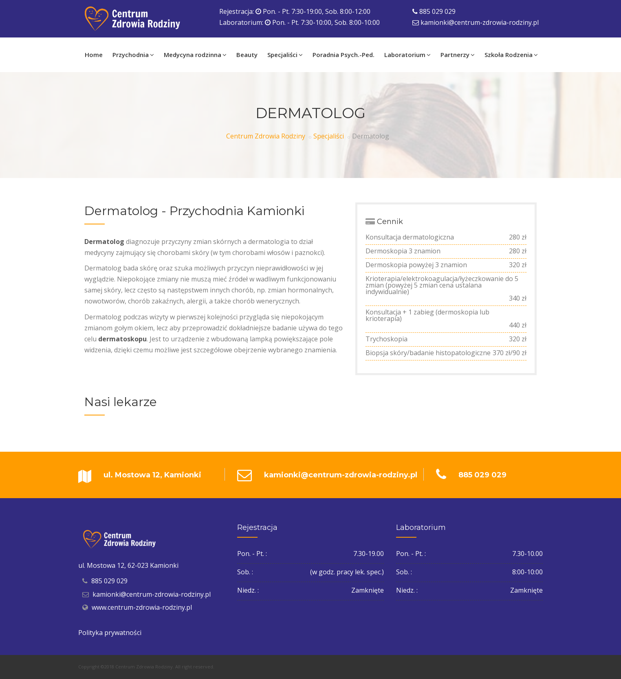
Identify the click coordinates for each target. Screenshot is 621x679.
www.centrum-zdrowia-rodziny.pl (142, 607)
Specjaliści (328, 136)
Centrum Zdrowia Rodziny (265, 136)
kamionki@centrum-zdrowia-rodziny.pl (480, 22)
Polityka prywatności (109, 632)
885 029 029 (437, 11)
